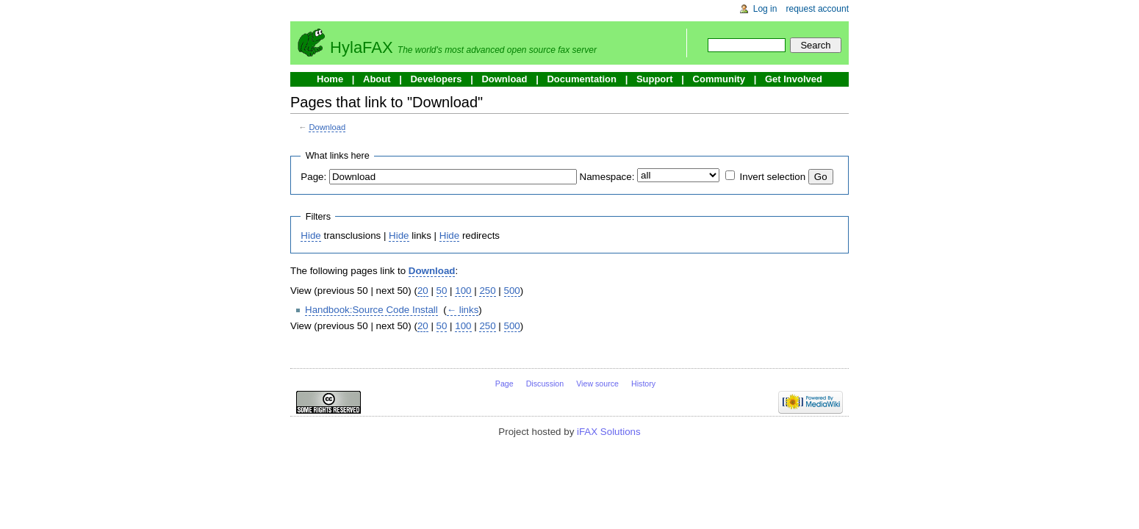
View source (597, 383)
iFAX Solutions (609, 431)
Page (504, 383)
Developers (435, 78)
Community (719, 78)
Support (654, 78)
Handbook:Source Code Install (371, 309)
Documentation (582, 78)
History (643, 383)
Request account (817, 9)
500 (512, 290)
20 (422, 290)
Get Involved (793, 78)
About (377, 78)
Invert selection (773, 176)
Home (330, 78)
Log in (765, 9)
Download (504, 78)
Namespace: (607, 176)
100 (463, 290)
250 (487, 290)
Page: (313, 176)
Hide (310, 235)
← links (463, 309)
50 (442, 290)
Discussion (545, 383)
